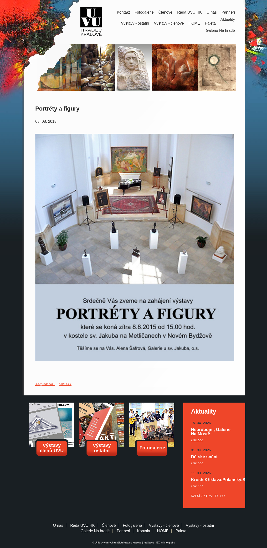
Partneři (228, 12)
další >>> (65, 384)
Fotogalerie (144, 12)
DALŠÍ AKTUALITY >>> (208, 496)
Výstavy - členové (169, 23)
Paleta (210, 23)
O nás (211, 12)
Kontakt (123, 12)
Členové (165, 12)
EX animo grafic (165, 542)
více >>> (197, 440)
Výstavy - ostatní (135, 23)
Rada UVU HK (189, 12)
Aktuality (228, 19)
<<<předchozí (45, 384)
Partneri (123, 531)
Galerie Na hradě (95, 531)
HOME (194, 23)
